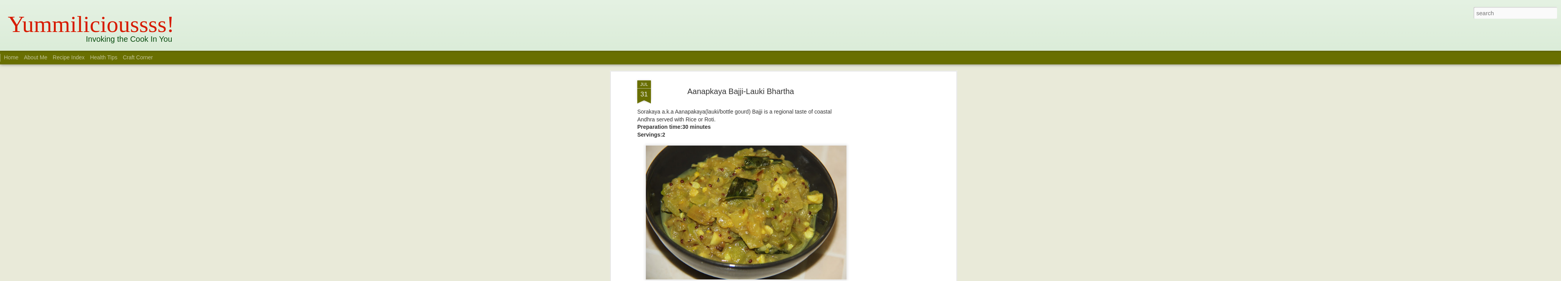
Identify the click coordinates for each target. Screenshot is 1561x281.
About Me (35, 57)
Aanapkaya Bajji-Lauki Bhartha (740, 91)
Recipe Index (69, 57)
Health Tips (104, 57)
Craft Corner (138, 57)
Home (11, 57)
